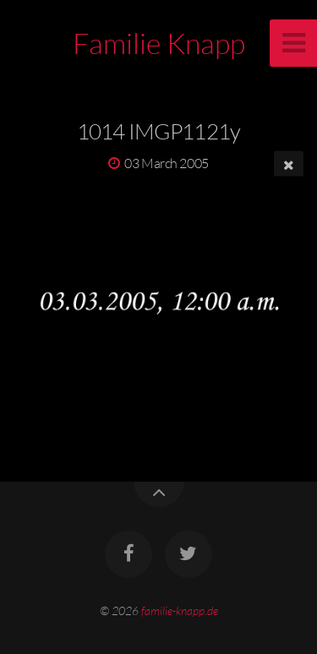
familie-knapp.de (179, 610)
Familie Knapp (159, 43)
